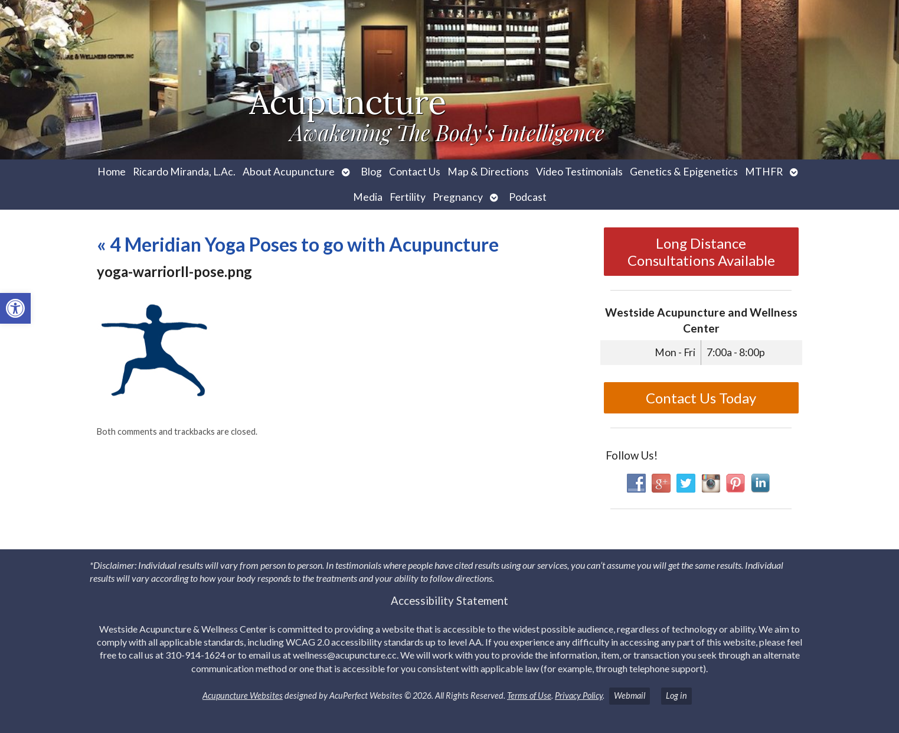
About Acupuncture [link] (289, 171)
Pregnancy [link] (458, 197)
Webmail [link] (629, 695)
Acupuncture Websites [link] (242, 695)
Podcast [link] (528, 197)
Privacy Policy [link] (579, 695)
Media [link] (368, 197)
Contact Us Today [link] (701, 397)
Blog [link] (371, 171)
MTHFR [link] (764, 171)
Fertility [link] (408, 197)
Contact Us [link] (414, 171)
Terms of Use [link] (529, 695)
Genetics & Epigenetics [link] (684, 171)
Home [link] (111, 171)
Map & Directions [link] (488, 171)
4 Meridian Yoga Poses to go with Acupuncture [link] (298, 244)
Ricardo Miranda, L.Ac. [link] (184, 171)
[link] (15, 308)
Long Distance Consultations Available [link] (701, 251)
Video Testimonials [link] (579, 171)
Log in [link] (676, 695)
